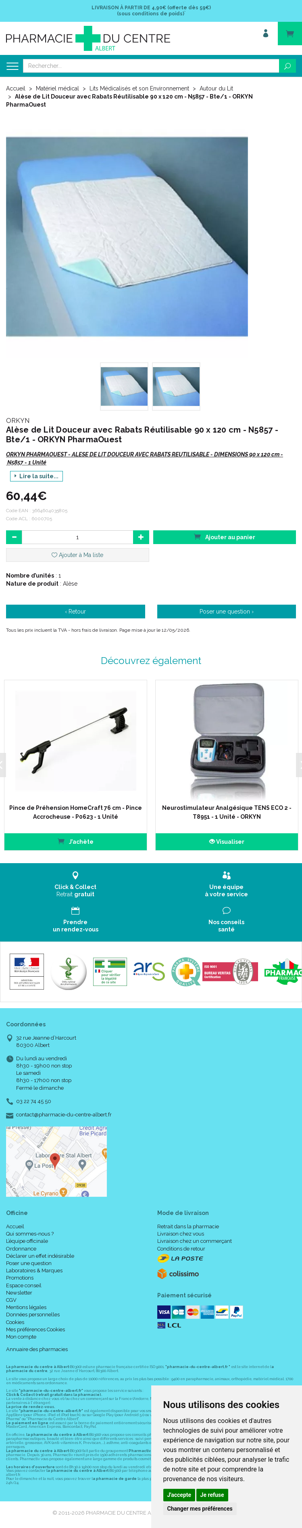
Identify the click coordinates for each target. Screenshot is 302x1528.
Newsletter (19, 1293)
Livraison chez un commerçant (194, 1241)
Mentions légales (26, 1307)
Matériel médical (57, 88)
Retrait (75, 884)
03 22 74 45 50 (33, 1101)
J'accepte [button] (179, 1495)
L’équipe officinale (27, 1241)
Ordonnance (21, 1249)
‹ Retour (75, 611)
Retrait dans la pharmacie (188, 1226)
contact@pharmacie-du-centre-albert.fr (64, 1114)
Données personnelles (33, 1315)
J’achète (76, 841)
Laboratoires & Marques (34, 1270)
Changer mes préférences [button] (200, 1508)
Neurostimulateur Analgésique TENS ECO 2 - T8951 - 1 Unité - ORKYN (227, 812)
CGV (11, 1300)
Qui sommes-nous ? (30, 1234)
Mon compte (21, 1337)
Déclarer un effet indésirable (40, 1256)
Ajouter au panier (224, 536)
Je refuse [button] (212, 1495)
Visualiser (226, 842)
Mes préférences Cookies (35, 1329)
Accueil (15, 88)
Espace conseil (24, 1285)
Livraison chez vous (180, 1234)
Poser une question (29, 1263)
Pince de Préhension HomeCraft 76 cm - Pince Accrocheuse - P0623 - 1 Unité (75, 812)
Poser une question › (227, 611)
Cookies (15, 1322)
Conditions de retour (181, 1249)
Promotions (19, 1278)
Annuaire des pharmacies (37, 1349)
